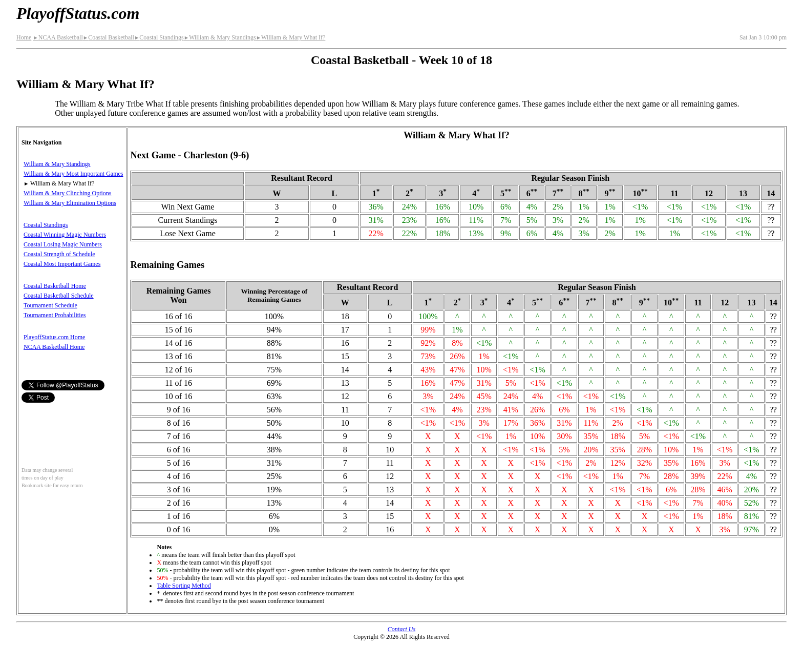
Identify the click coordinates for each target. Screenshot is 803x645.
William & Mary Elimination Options (70, 202)
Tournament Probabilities (55, 315)
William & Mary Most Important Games (73, 173)
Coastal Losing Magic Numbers (63, 244)
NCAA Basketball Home (54, 346)
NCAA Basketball (57, 37)
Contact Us (401, 629)
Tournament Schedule (50, 305)
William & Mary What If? (291, 37)
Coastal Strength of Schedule (59, 254)
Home (23, 37)
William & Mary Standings (220, 37)
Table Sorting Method (183, 585)
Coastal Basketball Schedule (59, 295)
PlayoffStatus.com (77, 13)
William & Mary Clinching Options (68, 193)
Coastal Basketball (108, 37)
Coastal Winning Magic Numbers (65, 234)
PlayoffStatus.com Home (54, 337)
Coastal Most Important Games (62, 263)
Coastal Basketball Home (55, 285)
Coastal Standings (159, 37)
